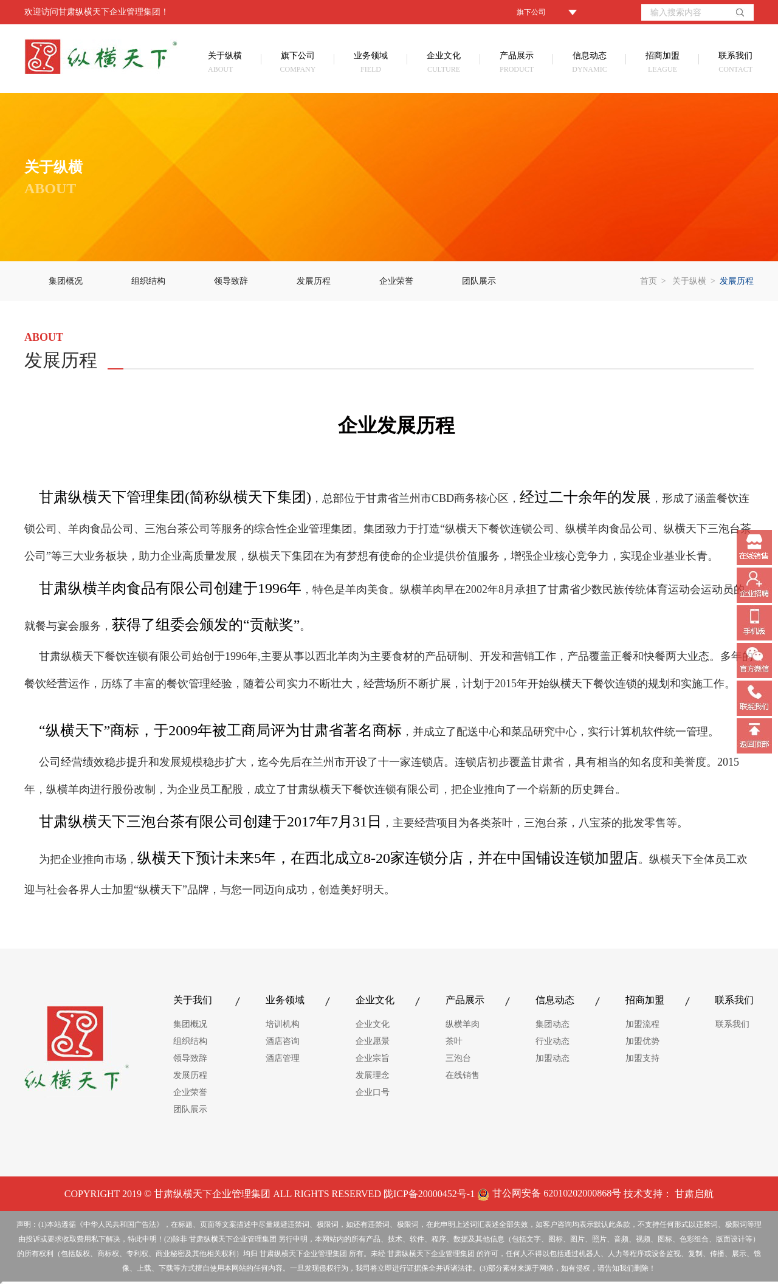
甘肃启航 (694, 1194)
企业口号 (373, 1092)
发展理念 (373, 1075)
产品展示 (516, 63)
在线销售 (463, 1075)
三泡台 (458, 1058)
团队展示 (479, 281)
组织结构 (148, 281)
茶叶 (454, 1041)
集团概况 (66, 281)
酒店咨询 (283, 1041)
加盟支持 (642, 1058)
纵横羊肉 (463, 1024)
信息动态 (589, 63)
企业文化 (443, 63)
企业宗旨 (373, 1058)
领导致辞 (231, 281)
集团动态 (552, 1024)
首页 (648, 281)
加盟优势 (642, 1041)
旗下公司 (297, 63)
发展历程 (314, 281)
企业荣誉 (396, 281)
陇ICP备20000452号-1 (429, 1194)
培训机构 (283, 1024)
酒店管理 (283, 1058)
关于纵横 (234, 63)
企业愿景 (373, 1041)
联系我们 (725, 63)
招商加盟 (662, 63)
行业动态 (552, 1041)
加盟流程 (642, 1024)
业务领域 (370, 63)
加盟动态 (552, 1058)
